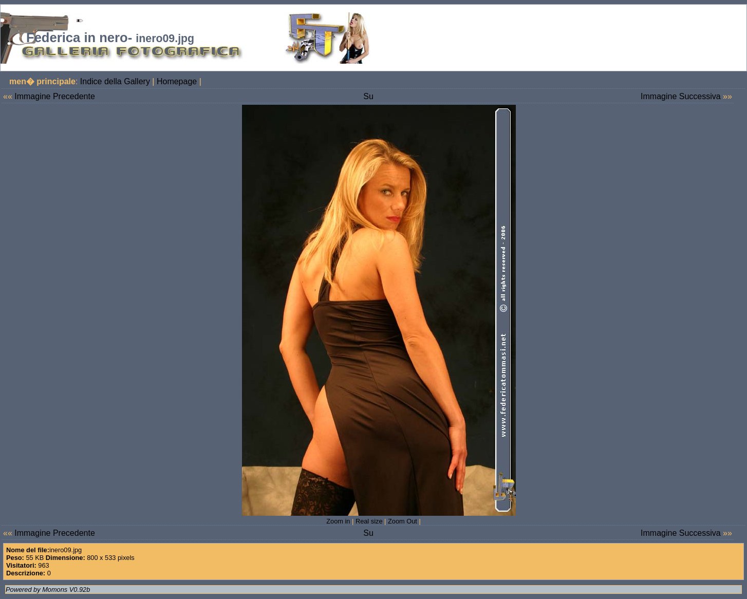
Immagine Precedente (54, 96)
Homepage (177, 81)
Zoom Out (402, 521)
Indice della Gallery (115, 81)
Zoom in (338, 521)
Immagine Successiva (681, 96)
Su (368, 96)
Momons (54, 589)
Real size (369, 521)
